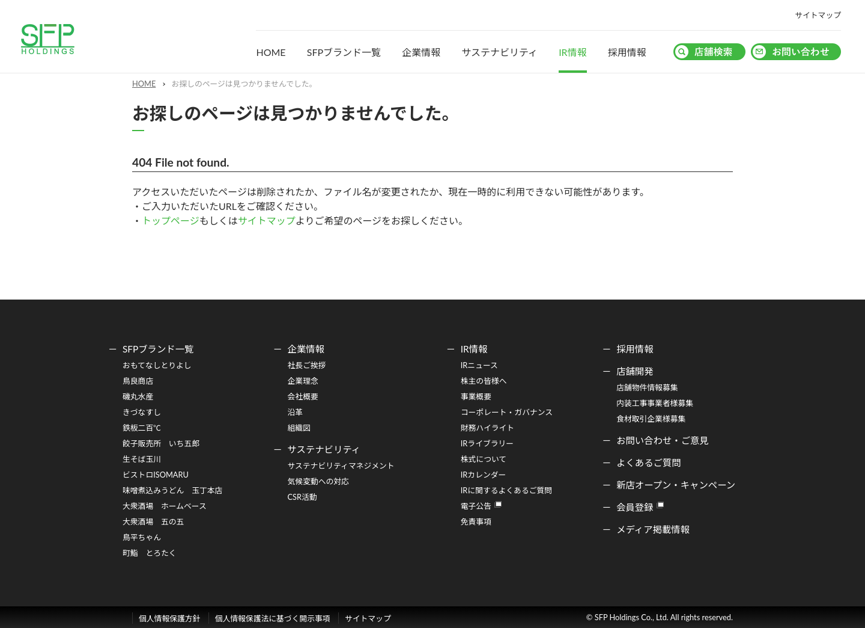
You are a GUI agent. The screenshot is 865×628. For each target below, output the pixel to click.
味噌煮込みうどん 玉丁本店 (172, 490)
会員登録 (634, 507)
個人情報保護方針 (169, 618)
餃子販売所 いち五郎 (161, 443)
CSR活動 (302, 497)
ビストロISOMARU (156, 474)
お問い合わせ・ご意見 (662, 440)
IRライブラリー (487, 443)
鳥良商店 (138, 381)
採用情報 (627, 52)
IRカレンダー (483, 474)
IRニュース (479, 365)
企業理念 (303, 381)
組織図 (299, 428)
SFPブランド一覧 (344, 52)
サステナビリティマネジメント (341, 465)
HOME (270, 52)
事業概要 (476, 396)
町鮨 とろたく (150, 553)
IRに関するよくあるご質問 (506, 490)
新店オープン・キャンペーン (675, 484)
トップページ (170, 220)
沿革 (295, 412)
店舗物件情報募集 (647, 387)
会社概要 (303, 396)
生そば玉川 (142, 459)
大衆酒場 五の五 (153, 521)
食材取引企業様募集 (650, 418)
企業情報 (421, 52)
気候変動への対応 (318, 481)
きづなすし (142, 412)
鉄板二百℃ (142, 428)
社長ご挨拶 (307, 365)
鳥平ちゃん (142, 537)
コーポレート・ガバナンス (507, 412)
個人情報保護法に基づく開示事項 (272, 618)
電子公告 (476, 506)
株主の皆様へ (484, 381)
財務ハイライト (487, 428)
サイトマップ (818, 15)
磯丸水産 (138, 396)
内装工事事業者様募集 (654, 403)
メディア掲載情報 (653, 529)
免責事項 (476, 521)
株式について (483, 459)
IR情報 (573, 52)
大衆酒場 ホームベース (165, 506)
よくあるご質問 (648, 462)
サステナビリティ (499, 52)
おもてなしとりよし (157, 365)
